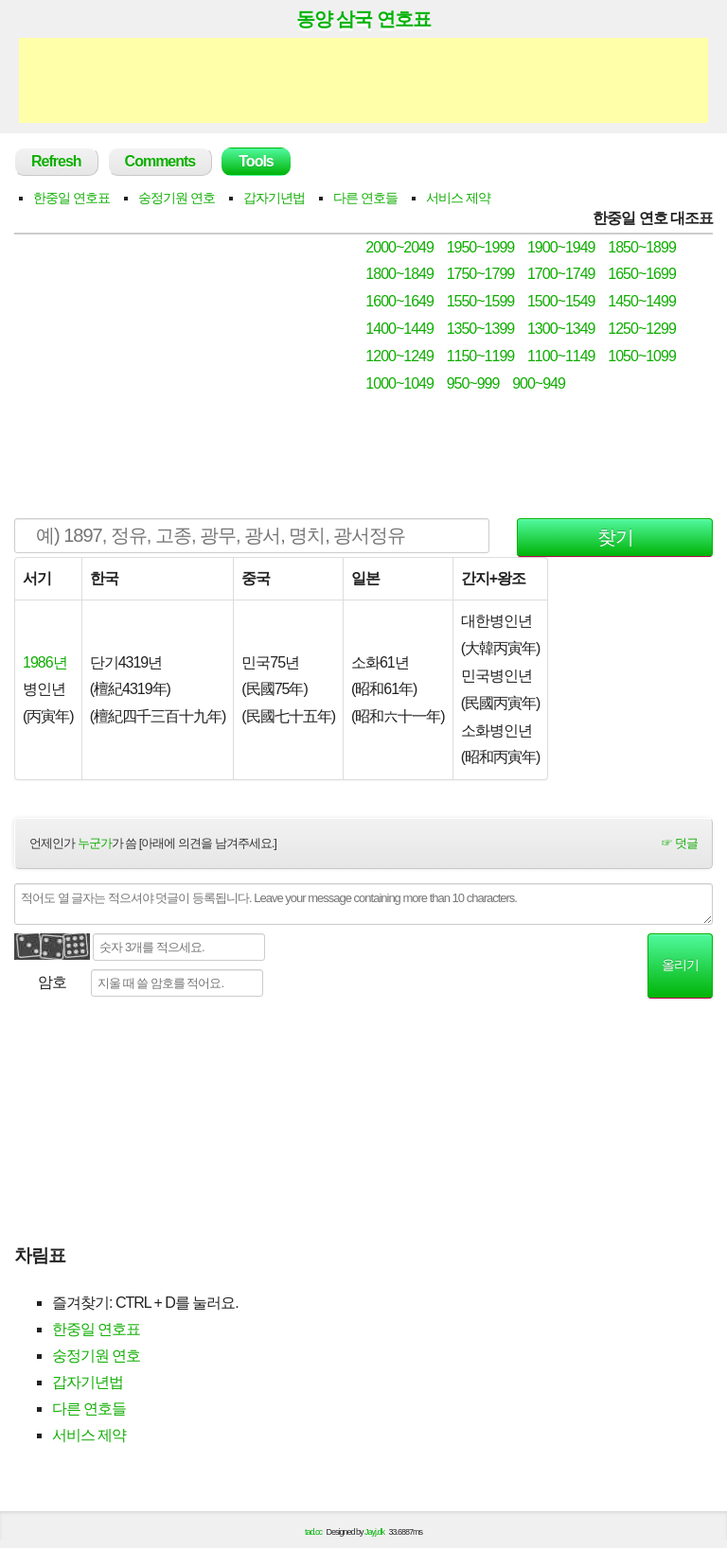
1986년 (45, 662)
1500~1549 (561, 301)
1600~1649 (399, 301)
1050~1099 (642, 356)
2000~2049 (399, 247)
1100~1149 (561, 356)
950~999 (473, 383)
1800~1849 (399, 274)
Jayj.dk (374, 1532)
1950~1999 (481, 247)
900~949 (538, 383)
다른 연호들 (365, 197)
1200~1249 (399, 356)
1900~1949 (561, 247)
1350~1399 (481, 329)
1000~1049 (399, 383)
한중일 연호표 (71, 197)
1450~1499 (642, 301)
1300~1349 (561, 329)
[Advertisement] (363, 80)
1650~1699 (642, 274)
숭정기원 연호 (176, 197)
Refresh (56, 161)
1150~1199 (481, 356)
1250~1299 (642, 329)
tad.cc (313, 1532)
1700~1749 (561, 274)
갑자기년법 (274, 197)
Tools (256, 161)
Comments (160, 161)
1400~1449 (399, 329)
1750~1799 (481, 274)
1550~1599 (481, 301)
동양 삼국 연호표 (363, 19)
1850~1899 (642, 247)
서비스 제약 (458, 197)
